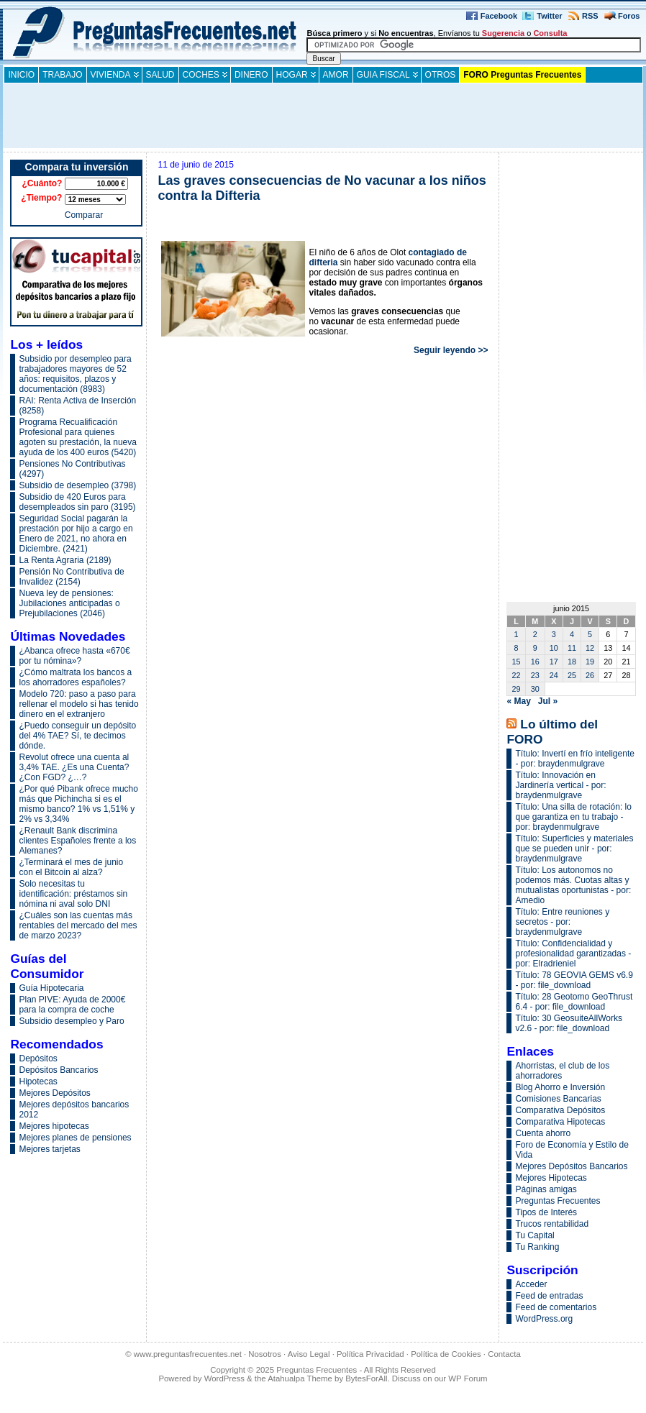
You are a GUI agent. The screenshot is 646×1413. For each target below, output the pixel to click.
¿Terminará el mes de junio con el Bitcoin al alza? (71, 867)
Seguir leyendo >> (451, 350)
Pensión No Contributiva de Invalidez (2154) (71, 577)
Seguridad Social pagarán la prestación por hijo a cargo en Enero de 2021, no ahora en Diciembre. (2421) (75, 533)
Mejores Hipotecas (550, 1178)
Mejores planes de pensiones (75, 1138)
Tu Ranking (537, 1247)
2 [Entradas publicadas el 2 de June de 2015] (535, 634)
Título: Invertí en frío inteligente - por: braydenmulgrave (574, 759)
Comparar (84, 215)
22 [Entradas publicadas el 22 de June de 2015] (516, 675)
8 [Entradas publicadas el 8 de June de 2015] (516, 648)
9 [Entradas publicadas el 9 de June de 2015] (535, 648)
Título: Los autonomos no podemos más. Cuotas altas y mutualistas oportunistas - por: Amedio (573, 885)
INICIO (21, 75)
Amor (336, 75)
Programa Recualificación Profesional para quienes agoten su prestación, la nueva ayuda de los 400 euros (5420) (77, 437)
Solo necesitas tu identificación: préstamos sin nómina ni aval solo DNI (73, 894)
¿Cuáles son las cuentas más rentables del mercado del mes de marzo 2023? (78, 925)
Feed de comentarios (555, 1307)
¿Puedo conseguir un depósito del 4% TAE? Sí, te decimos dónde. (77, 736)
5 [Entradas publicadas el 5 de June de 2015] (590, 634)
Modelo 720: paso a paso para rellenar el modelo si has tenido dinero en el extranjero (78, 704)
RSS (590, 16)
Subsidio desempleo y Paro (71, 1021)
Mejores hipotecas (53, 1126)
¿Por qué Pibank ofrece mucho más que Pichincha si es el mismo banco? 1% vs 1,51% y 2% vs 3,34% (78, 804)
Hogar (292, 75)
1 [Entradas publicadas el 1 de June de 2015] (516, 634)
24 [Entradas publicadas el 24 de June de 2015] (554, 675)
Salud (160, 75)
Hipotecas (38, 1081)
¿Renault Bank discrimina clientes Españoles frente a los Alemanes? (77, 841)
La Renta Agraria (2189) (65, 560)
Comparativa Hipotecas (560, 1122)
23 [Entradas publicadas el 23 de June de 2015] (535, 675)
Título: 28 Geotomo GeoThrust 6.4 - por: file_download (573, 1002)
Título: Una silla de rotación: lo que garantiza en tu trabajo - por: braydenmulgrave (573, 817)
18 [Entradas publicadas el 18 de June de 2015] (572, 661)
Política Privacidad (370, 1354)
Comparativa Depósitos (560, 1110)
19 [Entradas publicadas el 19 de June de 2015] (590, 661)
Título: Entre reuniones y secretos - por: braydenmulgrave (562, 922)
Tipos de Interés (546, 1212)
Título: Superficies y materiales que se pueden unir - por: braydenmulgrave (574, 848)
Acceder (531, 1284)
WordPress (224, 1378)
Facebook (499, 16)
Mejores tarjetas (49, 1149)
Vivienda (111, 75)
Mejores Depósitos (54, 1093)
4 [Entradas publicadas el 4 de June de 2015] (572, 634)
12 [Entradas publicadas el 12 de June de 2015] (590, 648)
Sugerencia (503, 33)
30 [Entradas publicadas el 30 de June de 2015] (535, 689)
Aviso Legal (309, 1354)
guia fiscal (383, 75)
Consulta (550, 33)
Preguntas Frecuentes (557, 1201)
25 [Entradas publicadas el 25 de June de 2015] (572, 675)
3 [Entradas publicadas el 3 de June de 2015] (554, 634)
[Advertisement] (323, 115)
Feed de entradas (549, 1296)
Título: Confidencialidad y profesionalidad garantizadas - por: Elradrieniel (573, 953)
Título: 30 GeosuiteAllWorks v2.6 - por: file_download (568, 1023)
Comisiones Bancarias (558, 1099)
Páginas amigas (545, 1189)
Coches (201, 75)
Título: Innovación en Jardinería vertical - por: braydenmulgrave (560, 785)
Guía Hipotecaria (51, 988)
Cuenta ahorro (542, 1133)
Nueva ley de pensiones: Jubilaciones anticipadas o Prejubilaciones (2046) (69, 603)
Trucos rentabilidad (551, 1224)
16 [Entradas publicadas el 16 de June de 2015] (535, 661)
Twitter (549, 16)
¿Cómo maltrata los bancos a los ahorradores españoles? (75, 677)
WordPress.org (544, 1319)
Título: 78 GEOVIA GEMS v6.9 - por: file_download (573, 980)
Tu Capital (534, 1235)
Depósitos (38, 1058)
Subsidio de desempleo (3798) (77, 485)
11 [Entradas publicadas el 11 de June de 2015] (572, 648)
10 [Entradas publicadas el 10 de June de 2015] (554, 648)
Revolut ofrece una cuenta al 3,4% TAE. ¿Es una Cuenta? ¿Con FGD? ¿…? (74, 767)
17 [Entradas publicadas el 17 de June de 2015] (554, 661)
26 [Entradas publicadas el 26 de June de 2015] (590, 675)
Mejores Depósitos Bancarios (571, 1166)
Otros (440, 75)
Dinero (251, 75)
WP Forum (467, 1378)
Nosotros (264, 1354)
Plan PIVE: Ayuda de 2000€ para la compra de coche (72, 1004)
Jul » (548, 701)
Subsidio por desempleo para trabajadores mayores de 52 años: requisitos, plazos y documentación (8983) (75, 374)
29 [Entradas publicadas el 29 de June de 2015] (516, 689)
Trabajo (62, 75)
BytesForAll (366, 1378)
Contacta (504, 1354)
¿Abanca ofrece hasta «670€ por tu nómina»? (74, 656)
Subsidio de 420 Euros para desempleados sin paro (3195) (77, 502)
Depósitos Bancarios (58, 1070)
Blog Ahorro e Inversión (560, 1087)
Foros (629, 16)
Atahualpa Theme (300, 1378)
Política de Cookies (446, 1354)
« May (518, 701)
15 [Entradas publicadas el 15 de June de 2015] (516, 661)
